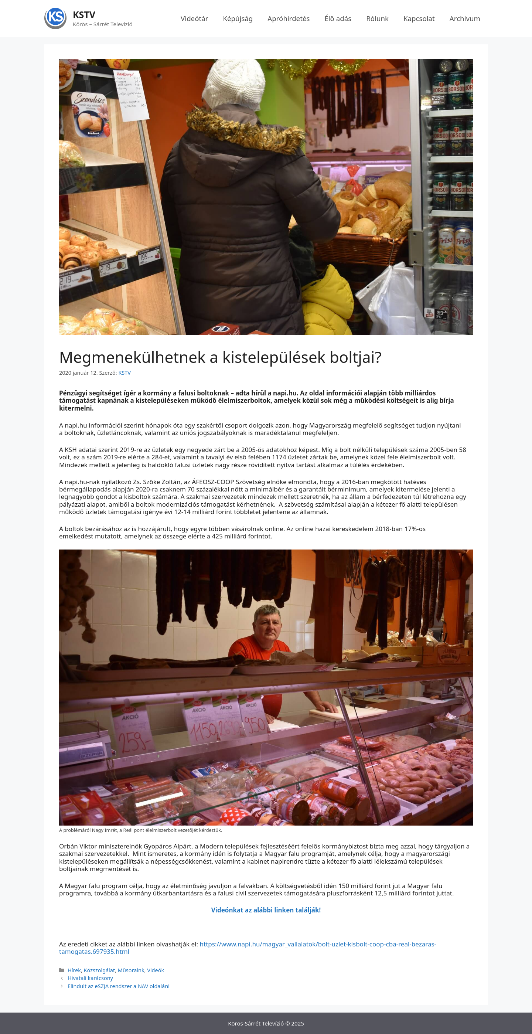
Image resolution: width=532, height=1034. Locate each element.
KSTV (84, 14)
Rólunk (377, 18)
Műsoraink (131, 970)
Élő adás (337, 18)
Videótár (194, 18)
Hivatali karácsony (90, 978)
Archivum (465, 18)
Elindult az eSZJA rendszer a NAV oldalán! (119, 986)
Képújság (238, 18)
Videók (155, 970)
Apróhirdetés (288, 18)
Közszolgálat (99, 970)
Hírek (74, 970)
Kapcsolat (419, 18)
